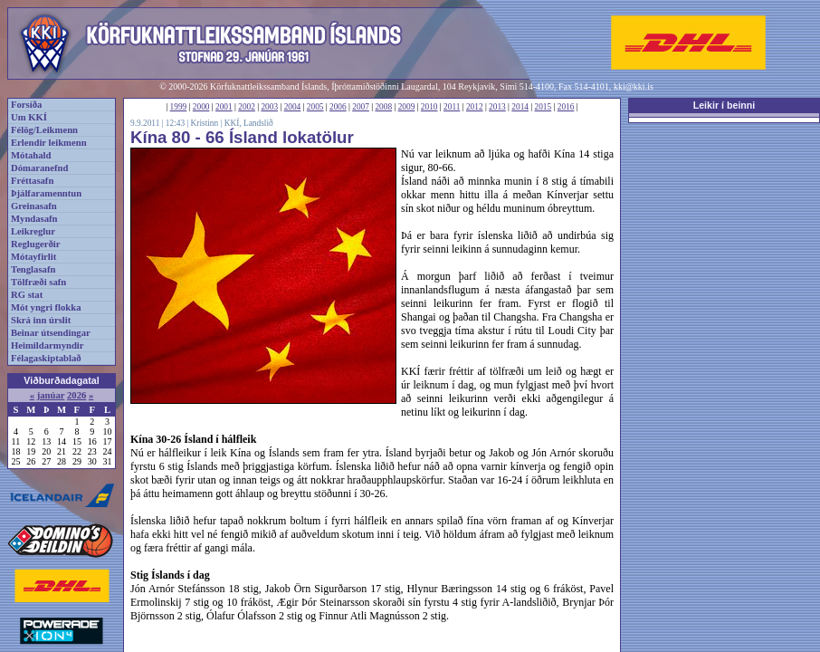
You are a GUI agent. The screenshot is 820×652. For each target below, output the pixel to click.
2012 (474, 106)
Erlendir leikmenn (49, 143)
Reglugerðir (35, 244)
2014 (520, 106)
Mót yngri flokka (46, 307)
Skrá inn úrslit (41, 320)
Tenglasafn (33, 269)
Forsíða (26, 105)
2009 (406, 106)
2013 (497, 106)
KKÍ (232, 123)
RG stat (27, 295)
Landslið (258, 123)
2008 (383, 106)
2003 (269, 106)
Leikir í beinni (724, 105)
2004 (292, 106)
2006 (338, 106)
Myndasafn (34, 219)
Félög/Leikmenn (44, 130)
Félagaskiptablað (46, 358)
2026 (76, 395)
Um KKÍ (29, 117)
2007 (360, 106)
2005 (315, 106)
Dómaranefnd (39, 168)
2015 (543, 106)
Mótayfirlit (33, 257)
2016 (566, 106)
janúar (51, 395)
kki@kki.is (633, 86)
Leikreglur (33, 231)
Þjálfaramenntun (46, 193)
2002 (246, 106)
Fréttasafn (32, 181)
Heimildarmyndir (47, 345)
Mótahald (31, 155)
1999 (178, 106)
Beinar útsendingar (51, 333)
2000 (201, 106)
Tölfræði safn (38, 282)
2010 (429, 106)
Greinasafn (34, 206)
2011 (451, 106)
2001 (224, 106)
